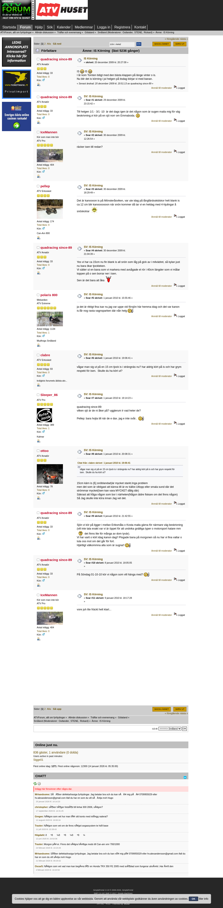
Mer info (203, 898)
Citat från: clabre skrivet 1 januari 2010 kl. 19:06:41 (104, 463)
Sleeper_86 (49, 395)
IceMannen (49, 132)
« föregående (172, 39)
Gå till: (155, 728)
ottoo (45, 451)
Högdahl (39, 835)
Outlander (128, 32)
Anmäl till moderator (161, 88)
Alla (49, 43)
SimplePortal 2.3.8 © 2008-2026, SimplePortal (113, 890)
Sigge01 (38, 759)
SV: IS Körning (93, 96)
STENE (138, 32)
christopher (41, 807)
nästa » (184, 39)
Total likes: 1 (43, 332)
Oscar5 (39, 866)
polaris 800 (49, 295)
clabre (45, 355)
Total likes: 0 (43, 76)
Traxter (38, 825)
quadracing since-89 (56, 59)
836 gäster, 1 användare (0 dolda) (55, 752)
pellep (45, 186)
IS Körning (91, 58)
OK (193, 899)
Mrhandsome (42, 794)
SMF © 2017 (110, 893)
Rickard (148, 32)
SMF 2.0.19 (99, 893)
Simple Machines (125, 893)
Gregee (39, 816)
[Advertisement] (16, 199)
